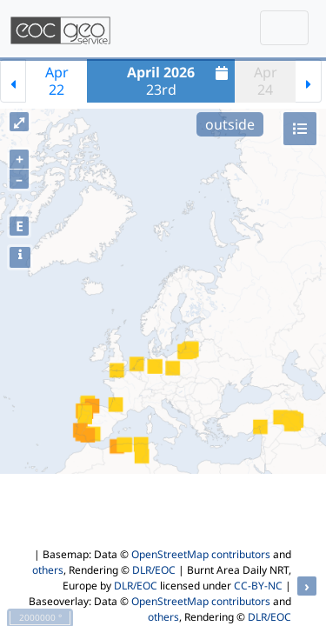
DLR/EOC (154, 570)
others (47, 570)
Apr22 (57, 81)
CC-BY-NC (258, 585)
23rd (179, 81)
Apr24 (265, 81)
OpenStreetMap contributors (200, 554)
